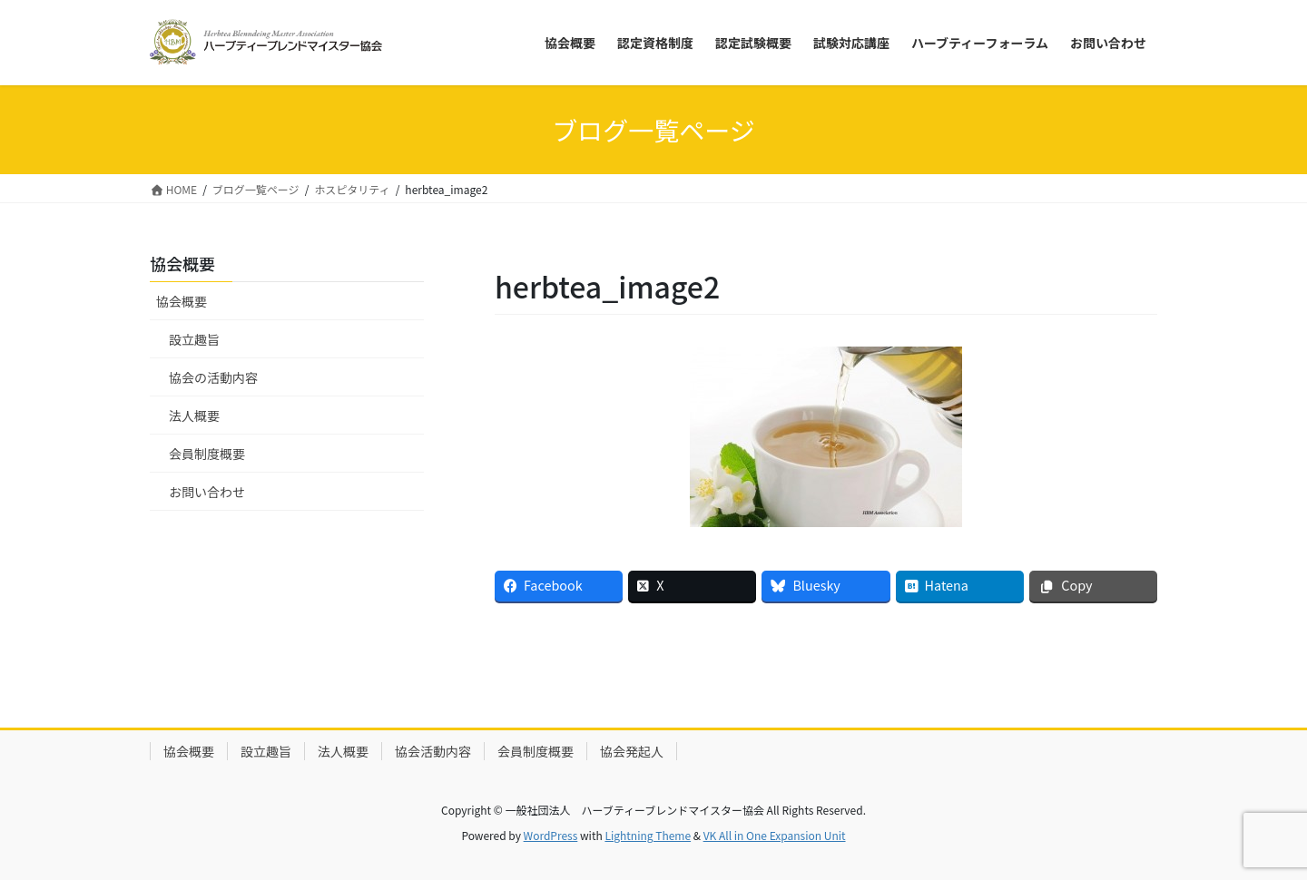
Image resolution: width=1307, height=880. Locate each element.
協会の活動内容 (213, 377)
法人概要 (194, 415)
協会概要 (181, 301)
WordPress (551, 835)
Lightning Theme (647, 835)
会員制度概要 (207, 454)
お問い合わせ (207, 492)
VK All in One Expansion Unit (774, 835)
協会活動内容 (433, 751)
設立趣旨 (194, 339)
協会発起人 (631, 751)
